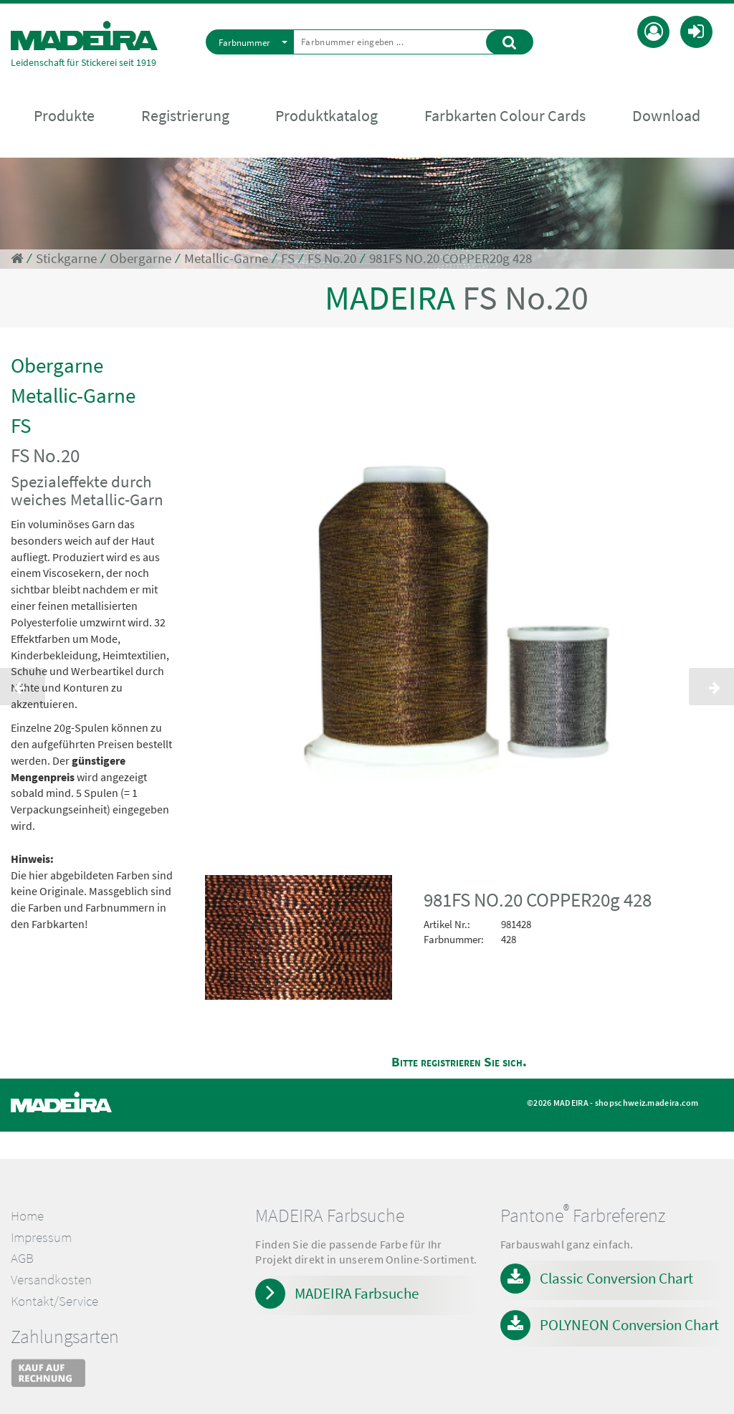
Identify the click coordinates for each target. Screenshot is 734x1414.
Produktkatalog (326, 115)
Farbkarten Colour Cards (505, 115)
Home (27, 1216)
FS (288, 258)
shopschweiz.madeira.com (647, 1102)
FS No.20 (332, 258)
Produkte (64, 115)
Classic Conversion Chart (616, 1278)
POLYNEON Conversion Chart (629, 1324)
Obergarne (140, 258)
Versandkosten (51, 1279)
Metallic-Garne (226, 258)
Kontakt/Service (54, 1301)
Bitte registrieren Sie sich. (459, 1062)
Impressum (41, 1237)
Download (666, 115)
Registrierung (185, 115)
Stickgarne (66, 258)
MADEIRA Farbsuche (357, 1293)
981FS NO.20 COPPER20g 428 (450, 258)
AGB (22, 1258)
